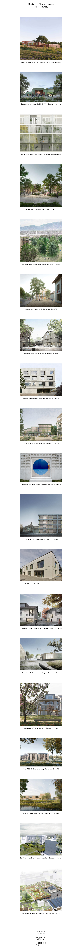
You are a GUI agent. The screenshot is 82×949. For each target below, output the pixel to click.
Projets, (37, 6)
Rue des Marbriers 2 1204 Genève (41, 938)
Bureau (44, 6)
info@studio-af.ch (41, 945)
